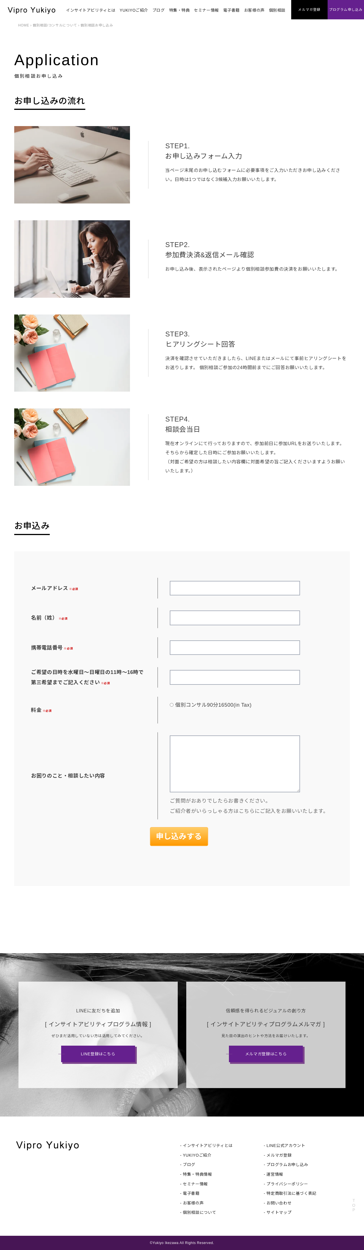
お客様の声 (254, 10)
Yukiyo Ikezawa (165, 1243)
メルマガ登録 (278, 1155)
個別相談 (277, 10)
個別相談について (199, 1212)
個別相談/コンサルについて (55, 25)
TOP (353, 1205)
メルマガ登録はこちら (266, 1054)
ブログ (158, 10)
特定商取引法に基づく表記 (291, 1193)
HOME (23, 25)
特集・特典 (179, 10)
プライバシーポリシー (287, 1184)
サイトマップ (278, 1212)
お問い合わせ (278, 1203)
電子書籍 (231, 10)
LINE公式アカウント (285, 1145)
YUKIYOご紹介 (134, 10)
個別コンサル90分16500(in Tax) (213, 705)
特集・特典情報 (197, 1174)
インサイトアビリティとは (90, 10)
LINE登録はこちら (98, 1054)
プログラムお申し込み (287, 1164)
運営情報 (274, 1174)
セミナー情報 (206, 10)
